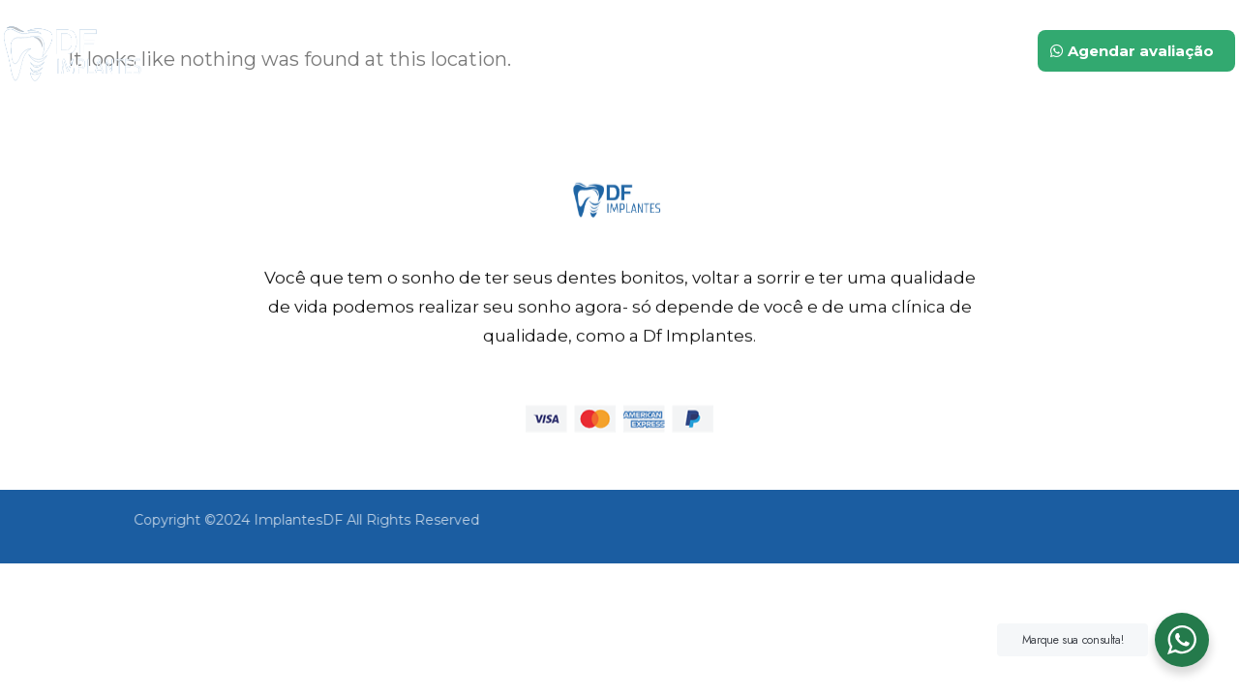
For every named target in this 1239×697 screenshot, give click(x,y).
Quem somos (659, 50)
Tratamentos (811, 50)
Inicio (543, 50)
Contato (938, 50)
